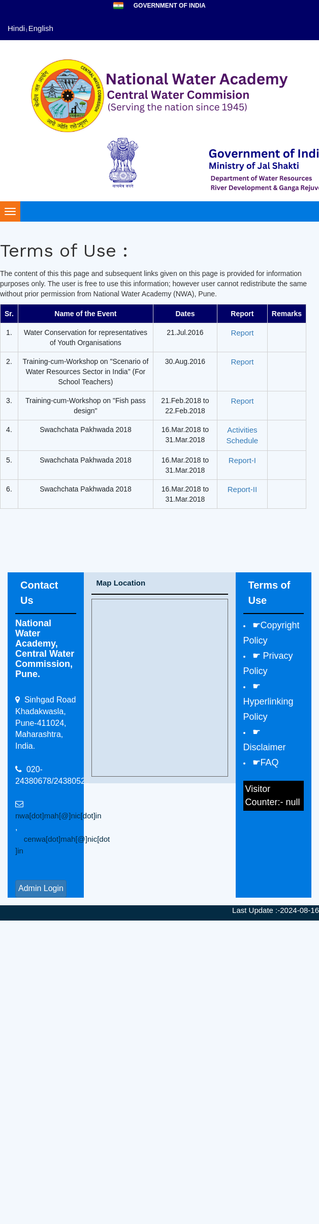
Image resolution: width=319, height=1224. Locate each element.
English (40, 28)
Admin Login (40, 888)
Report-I (242, 460)
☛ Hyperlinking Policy (268, 701)
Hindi (16, 28)
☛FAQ (265, 762)
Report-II (242, 489)
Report (242, 332)
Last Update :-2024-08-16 (275, 910)
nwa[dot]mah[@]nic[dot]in (58, 815)
